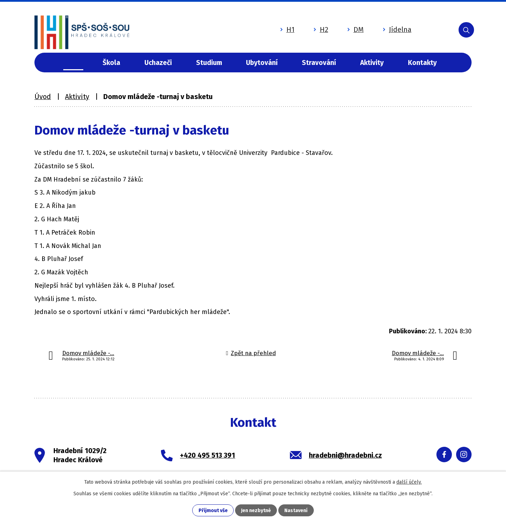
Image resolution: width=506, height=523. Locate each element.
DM (355, 29)
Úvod (73, 63)
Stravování (319, 63)
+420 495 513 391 (207, 455)
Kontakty (422, 63)
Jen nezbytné (256, 511)
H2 (320, 29)
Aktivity (372, 63)
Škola (111, 63)
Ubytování (262, 63)
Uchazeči (158, 63)
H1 (287, 29)
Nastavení (295, 511)
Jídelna (396, 29)
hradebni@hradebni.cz (345, 455)
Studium (209, 63)
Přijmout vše (213, 511)
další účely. (409, 482)
